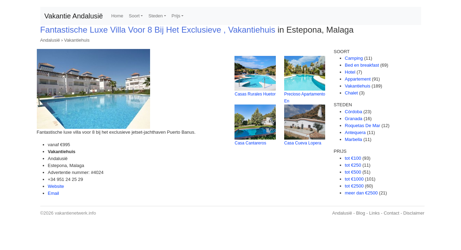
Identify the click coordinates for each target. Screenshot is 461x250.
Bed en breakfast (362, 65)
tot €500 (353, 172)
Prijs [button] (176, 15)
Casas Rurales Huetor (254, 94)
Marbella (353, 139)
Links (374, 213)
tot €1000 (354, 179)
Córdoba (353, 111)
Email (53, 193)
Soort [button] (134, 15)
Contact (391, 213)
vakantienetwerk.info (75, 213)
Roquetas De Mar (362, 125)
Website (56, 186)
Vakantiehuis (76, 40)
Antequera (355, 132)
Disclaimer (414, 213)
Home (117, 15)
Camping (354, 58)
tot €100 (353, 158)
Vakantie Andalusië (73, 16)
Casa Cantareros (250, 143)
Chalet (351, 92)
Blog (360, 213)
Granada (354, 118)
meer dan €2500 (361, 192)
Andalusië (50, 40)
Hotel (350, 72)
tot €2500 (354, 186)
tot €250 (353, 165)
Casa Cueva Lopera (302, 143)
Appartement (358, 79)
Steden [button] (155, 15)
